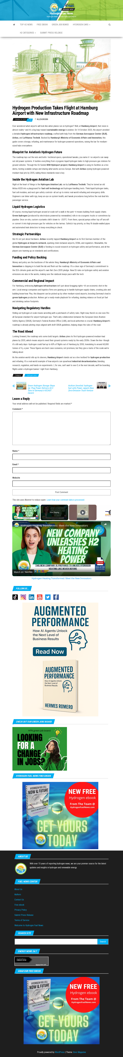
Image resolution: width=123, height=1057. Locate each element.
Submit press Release (51, 32)
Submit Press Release (23, 915)
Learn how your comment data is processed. (66, 500)
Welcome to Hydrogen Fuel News (28, 925)
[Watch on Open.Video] (23, 572)
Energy (38, 964)
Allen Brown (42, 119)
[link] (16, 525)
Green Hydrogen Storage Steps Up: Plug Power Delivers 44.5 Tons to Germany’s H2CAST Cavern (41, 389)
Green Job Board (60, 24)
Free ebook (42, 24)
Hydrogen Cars (81, 24)
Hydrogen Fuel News (61, 13)
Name (15, 451)
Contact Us (19, 899)
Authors (17, 894)
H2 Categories (28, 32)
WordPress (59, 1052)
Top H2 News (26, 24)
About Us (18, 889)
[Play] (83, 512)
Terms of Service (21, 920)
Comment (17, 409)
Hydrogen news (32, 375)
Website (16, 477)
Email (15, 464)
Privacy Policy (20, 910)
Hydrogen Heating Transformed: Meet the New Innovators (54, 525)
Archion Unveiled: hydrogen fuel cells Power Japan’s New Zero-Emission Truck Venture (81, 388)
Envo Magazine (79, 1052)
